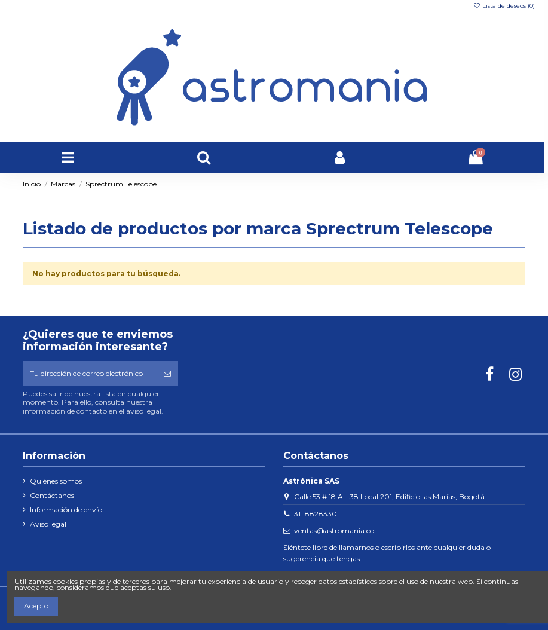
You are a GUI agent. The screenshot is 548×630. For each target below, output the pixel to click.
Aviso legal (48, 523)
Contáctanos (52, 495)
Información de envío (66, 509)
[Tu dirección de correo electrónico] (90, 373)
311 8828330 (315, 513)
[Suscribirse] (167, 373)
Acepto (36, 605)
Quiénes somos (56, 480)
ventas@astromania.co (334, 530)
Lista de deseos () (504, 6)
